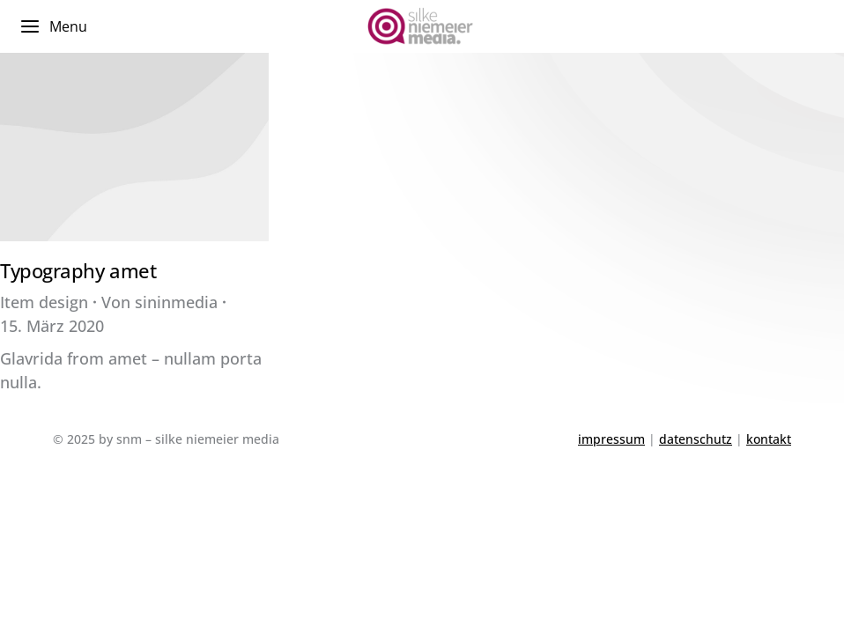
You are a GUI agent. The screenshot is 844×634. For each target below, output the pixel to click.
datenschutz (695, 439)
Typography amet (78, 270)
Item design (44, 302)
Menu (53, 26)
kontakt (768, 439)
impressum (611, 439)
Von (159, 302)
